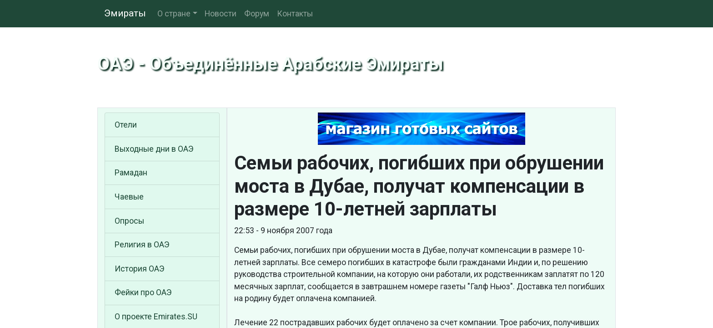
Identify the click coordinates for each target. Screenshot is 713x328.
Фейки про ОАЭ (143, 292)
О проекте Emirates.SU (156, 316)
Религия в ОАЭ (142, 244)
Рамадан (131, 172)
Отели (126, 124)
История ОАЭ (140, 268)
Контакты (295, 13)
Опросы (129, 221)
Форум (256, 13)
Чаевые (129, 196)
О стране (174, 13)
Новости (220, 13)
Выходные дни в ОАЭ (154, 149)
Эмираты (125, 13)
